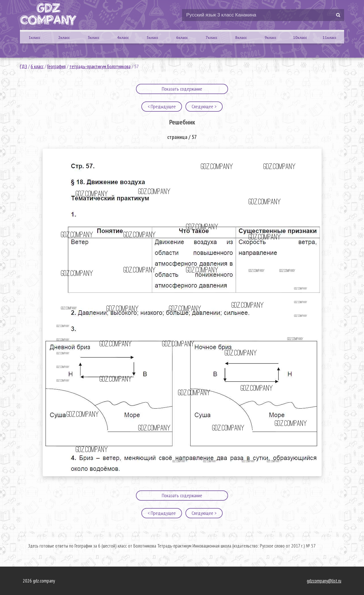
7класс (211, 37)
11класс (329, 37)
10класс (300, 37)
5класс (152, 37)
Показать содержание (182, 89)
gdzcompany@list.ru (324, 581)
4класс (123, 37)
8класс (241, 37)
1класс (34, 37)
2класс (64, 37)
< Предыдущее (162, 106)
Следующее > (204, 106)
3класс (93, 37)
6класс (182, 37)
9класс (270, 37)
